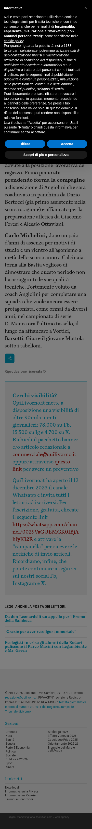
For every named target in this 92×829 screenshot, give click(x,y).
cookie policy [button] (13, 41)
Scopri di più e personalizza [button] (45, 155)
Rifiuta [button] (25, 144)
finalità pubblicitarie (58, 75)
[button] (86, 8)
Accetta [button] (67, 144)
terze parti (11, 50)
